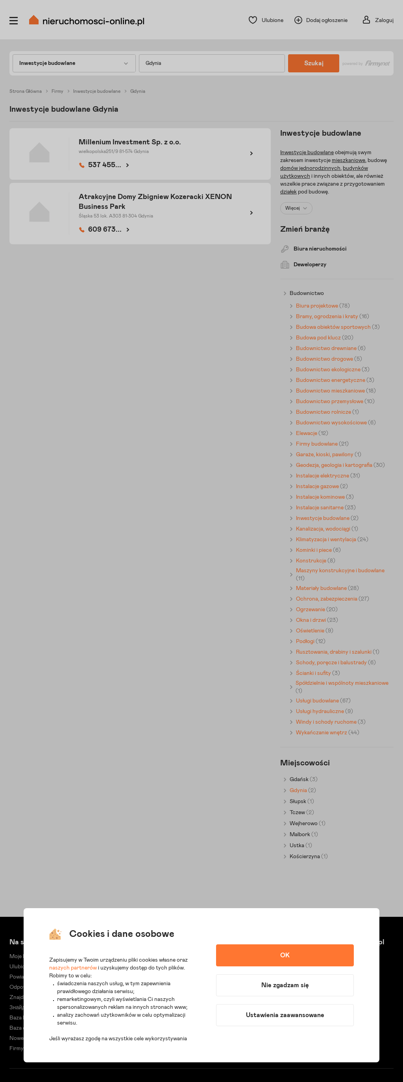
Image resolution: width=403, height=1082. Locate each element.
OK (285, 955)
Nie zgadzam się (285, 985)
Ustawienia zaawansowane (285, 1015)
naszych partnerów (73, 968)
